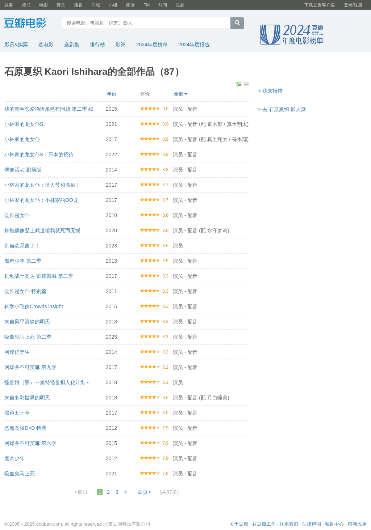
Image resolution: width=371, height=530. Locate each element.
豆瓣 (8, 5)
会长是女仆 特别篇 (25, 291)
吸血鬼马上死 (19, 473)
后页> (144, 492)
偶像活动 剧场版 (22, 170)
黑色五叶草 (17, 413)
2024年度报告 (194, 44)
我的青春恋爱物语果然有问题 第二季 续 (48, 109)
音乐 (61, 5)
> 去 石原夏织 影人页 (282, 109)
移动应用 (357, 524)
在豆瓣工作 (264, 524)
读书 (26, 5)
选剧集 (71, 44)
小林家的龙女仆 (22, 139)
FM (146, 5)
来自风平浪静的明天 (27, 322)
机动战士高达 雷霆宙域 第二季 (38, 276)
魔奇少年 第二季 (22, 261)
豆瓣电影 (30, 24)
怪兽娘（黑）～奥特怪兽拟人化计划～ (47, 382)
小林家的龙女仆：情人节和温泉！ (42, 185)
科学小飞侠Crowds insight (33, 306)
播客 (78, 5)
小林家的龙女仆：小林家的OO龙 (41, 200)
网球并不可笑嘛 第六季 (30, 443)
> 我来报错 (270, 91)
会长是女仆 (17, 215)
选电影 (46, 44)
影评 (121, 44)
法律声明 (311, 524)
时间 (162, 5)
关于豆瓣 (238, 524)
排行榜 (97, 44)
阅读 (130, 5)
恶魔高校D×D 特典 (25, 428)
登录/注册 (353, 5)
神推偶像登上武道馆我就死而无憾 (42, 230)
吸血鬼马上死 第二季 (27, 337)
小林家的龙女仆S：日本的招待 (39, 154)
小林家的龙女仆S (23, 124)
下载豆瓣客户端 (319, 5)
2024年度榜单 (152, 44)
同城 (95, 5)
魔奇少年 (14, 458)
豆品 (180, 5)
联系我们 (288, 524)
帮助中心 (334, 524)
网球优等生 (17, 352)
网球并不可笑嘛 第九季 (30, 367)
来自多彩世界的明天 (27, 397)
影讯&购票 (16, 44)
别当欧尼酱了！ (22, 246)
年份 (111, 94)
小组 (113, 5)
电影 (43, 5)
